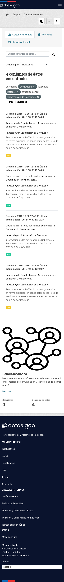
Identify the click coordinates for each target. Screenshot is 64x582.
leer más (6, 391)
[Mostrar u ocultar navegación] (59, 4)
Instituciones (8, 449)
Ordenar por (12, 64)
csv (8, 156)
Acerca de (44, 35)
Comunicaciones (33, 14)
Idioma (5, 561)
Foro (4, 470)
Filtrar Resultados (17, 102)
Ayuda (5, 477)
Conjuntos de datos (20, 35)
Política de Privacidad (12, 503)
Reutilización (8, 463)
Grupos (16, 14)
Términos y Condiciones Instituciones (20, 517)
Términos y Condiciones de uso (17, 510)
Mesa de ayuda (9, 537)
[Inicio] (7, 14)
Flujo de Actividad (19, 42)
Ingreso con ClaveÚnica (13, 524)
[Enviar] (53, 54)
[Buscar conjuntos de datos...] (27, 54)
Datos (5, 456)
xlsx (8, 205)
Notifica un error (10, 496)
